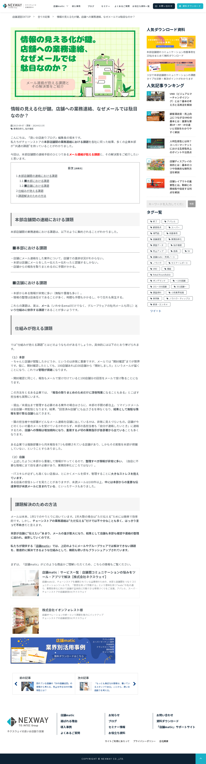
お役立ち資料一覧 (141, 6)
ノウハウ (155, 262)
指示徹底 (29, 128)
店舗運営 (155, 239)
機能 (167, 268)
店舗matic (59, 6)
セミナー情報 (116, 727)
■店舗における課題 (36, 186)
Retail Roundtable (160, 274)
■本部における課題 (36, 181)
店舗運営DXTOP (21, 16)
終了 (153, 221)
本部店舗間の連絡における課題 (37, 176)
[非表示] (78, 168)
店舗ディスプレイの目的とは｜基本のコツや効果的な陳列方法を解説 (181, 166)
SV (187, 250)
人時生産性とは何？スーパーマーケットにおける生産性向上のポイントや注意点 (181, 146)
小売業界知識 (176, 292)
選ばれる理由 (69, 721)
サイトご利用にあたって (117, 741)
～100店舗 (179, 280)
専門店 (154, 233)
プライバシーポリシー (144, 741)
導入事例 (76, 6)
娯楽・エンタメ (159, 304)
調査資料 (155, 292)
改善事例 (172, 233)
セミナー (105, 6)
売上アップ (156, 250)
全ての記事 (44, 16)
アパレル (169, 221)
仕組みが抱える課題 (30, 191)
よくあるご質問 (122, 6)
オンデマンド (158, 280)
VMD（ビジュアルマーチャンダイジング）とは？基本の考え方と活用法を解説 (181, 99)
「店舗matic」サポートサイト (175, 727)
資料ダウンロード (192, 6)
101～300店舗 (158, 286)
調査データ (156, 245)
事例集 (154, 298)
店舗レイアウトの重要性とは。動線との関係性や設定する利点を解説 (181, 187)
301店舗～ (180, 286)
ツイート (155, 311)
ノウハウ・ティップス (178, 298)
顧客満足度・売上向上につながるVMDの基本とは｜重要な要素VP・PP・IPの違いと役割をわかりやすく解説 (181, 123)
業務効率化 (18, 128)
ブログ (91, 6)
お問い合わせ (166, 6)
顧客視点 (155, 227)
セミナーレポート (178, 262)
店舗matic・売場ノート (162, 256)
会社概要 (163, 741)
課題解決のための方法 (32, 196)
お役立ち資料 (116, 733)
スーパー (174, 227)
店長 (174, 250)
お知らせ (114, 715)
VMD (153, 268)
